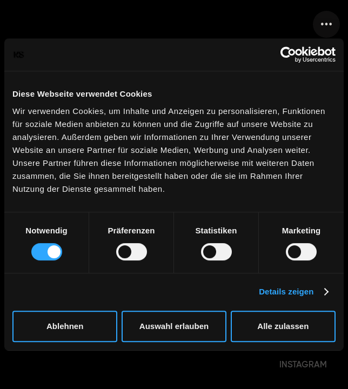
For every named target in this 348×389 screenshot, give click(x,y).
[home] (11, 24)
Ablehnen (64, 326)
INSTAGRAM (303, 364)
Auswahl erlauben (174, 326)
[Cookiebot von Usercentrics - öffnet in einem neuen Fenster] (288, 54)
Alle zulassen (283, 326)
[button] (326, 24)
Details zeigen (286, 291)
